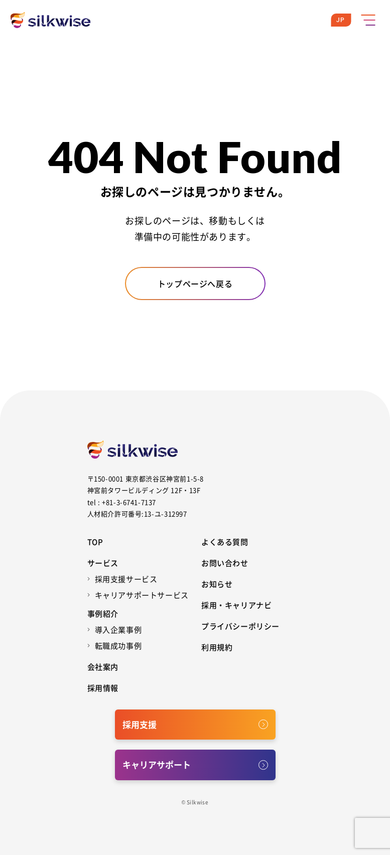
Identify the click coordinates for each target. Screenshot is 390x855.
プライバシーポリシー (240, 626)
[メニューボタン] (368, 20)
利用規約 (216, 647)
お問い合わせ (224, 562)
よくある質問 (224, 541)
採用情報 (102, 687)
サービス (102, 562)
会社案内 (102, 666)
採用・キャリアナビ (236, 605)
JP (340, 20)
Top (95, 541)
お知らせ (216, 584)
